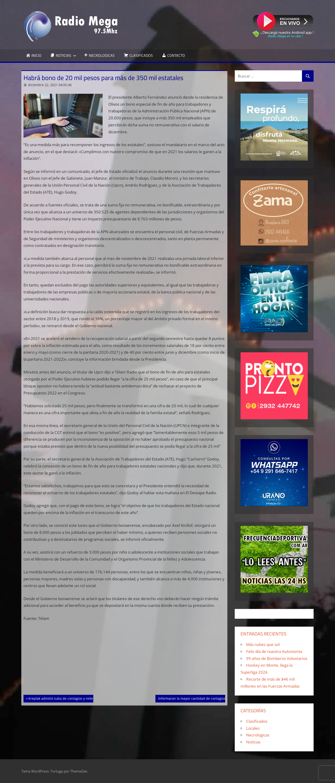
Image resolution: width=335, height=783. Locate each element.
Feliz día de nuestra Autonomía (274, 651)
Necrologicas (257, 735)
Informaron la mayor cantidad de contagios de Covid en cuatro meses (212, 698)
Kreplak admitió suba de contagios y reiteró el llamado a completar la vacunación (91, 698)
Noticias (253, 742)
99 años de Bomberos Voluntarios (276, 658)
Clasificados (256, 721)
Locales (253, 728)
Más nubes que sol (263, 644)
